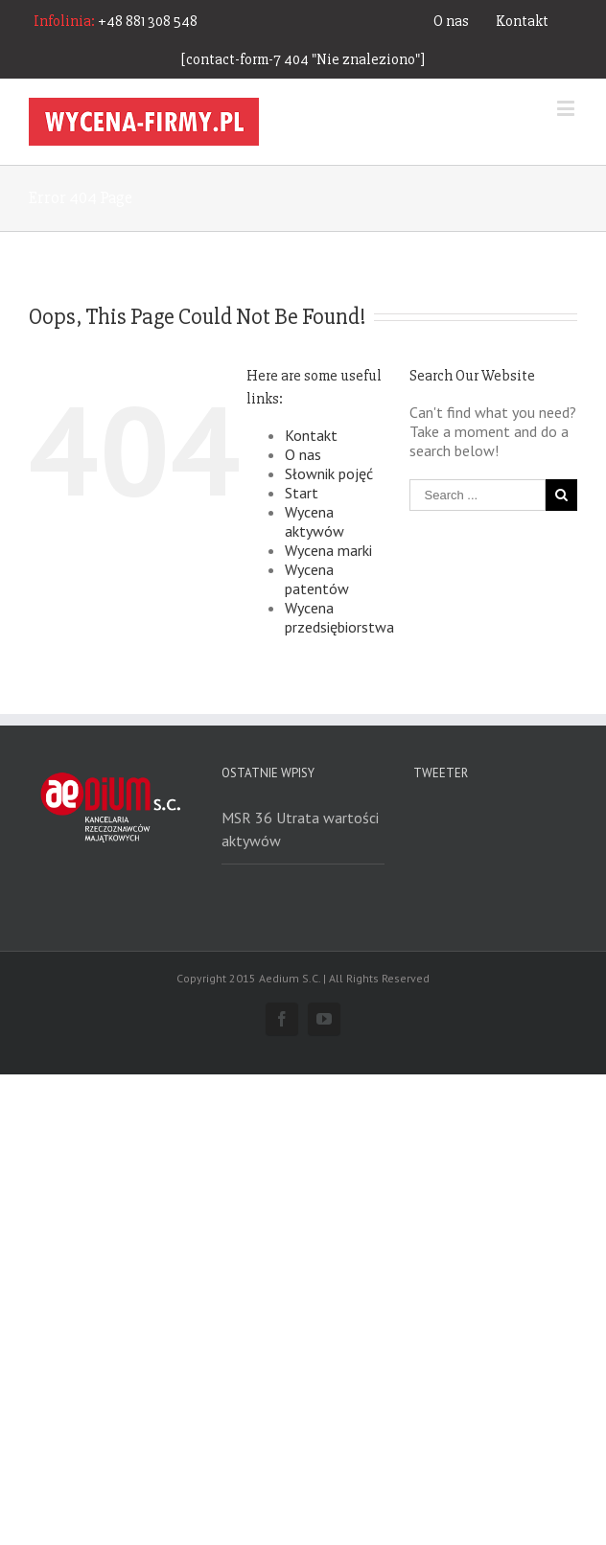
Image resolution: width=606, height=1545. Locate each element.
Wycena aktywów (314, 521)
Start (301, 492)
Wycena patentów (317, 579)
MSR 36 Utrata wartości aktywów (300, 829)
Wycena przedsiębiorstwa (339, 617)
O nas (451, 21)
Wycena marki (328, 550)
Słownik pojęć (329, 473)
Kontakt (522, 21)
